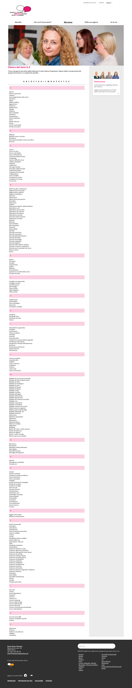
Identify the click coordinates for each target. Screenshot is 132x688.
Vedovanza (12, 628)
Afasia (11, 100)
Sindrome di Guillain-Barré (17, 557)
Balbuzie (11, 135)
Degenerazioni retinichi (16, 192)
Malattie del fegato (15, 394)
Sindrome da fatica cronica (17, 549)
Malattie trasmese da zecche (18, 406)
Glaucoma (12, 305)
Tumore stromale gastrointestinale (20, 607)
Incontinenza (13, 331)
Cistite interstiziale (15, 170)
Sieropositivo (13, 547)
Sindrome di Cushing (15, 554)
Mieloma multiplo (15, 424)
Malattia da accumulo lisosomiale (19, 378)
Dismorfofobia (13, 224)
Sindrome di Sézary (15, 566)
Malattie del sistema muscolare (19, 399)
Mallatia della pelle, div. (16, 411)
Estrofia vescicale (14, 273)
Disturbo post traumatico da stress (20, 248)
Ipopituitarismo (14, 349)
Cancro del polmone (15, 155)
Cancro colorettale (15, 153)
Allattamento (13, 107)
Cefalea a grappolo (15, 162)
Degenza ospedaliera (15, 194)
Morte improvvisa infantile (17, 436)
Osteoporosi (13, 464)
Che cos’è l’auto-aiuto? (42, 22)
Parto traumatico (14, 479)
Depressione (13, 197)
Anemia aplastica (14, 118)
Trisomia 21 (13, 598)
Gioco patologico (14, 303)
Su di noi (113, 22)
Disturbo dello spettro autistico (19, 245)
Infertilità (12, 335)
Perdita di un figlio (15, 486)
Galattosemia (13, 300)
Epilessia (12, 268)
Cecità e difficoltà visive (16, 160)
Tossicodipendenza (15, 593)
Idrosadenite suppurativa (17, 328)
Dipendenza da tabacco (16, 213)
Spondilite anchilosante (16, 577)
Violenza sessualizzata (16, 632)
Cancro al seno (13, 151)
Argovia (81, 654)
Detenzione (12, 203)
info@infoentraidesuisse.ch (17, 653)
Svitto (80, 668)
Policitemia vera (14, 493)
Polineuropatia (13, 496)
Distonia (11, 231)
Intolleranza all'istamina (16, 342)
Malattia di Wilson (15, 389)
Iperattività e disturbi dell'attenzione (20, 343)
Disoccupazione (14, 225)
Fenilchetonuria (14, 285)
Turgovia (104, 656)
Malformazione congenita (17, 408)
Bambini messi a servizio (17, 136)
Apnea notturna (14, 121)
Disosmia (12, 227)
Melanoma (12, 418)
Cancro (11, 149)
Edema (11, 259)
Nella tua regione (91, 22)
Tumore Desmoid (14, 605)
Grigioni (81, 660)
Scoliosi (11, 535)
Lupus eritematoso (15, 370)
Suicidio (11, 580)
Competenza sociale (15, 177)
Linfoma (11, 367)
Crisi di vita (12, 181)
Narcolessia (12, 445)
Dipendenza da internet (16, 211)
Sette (10, 543)
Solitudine (12, 573)
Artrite (11, 123)
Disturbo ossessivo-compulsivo (19, 246)
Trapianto (12, 595)
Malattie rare (13, 401)
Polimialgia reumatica (16, 494)
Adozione (12, 99)
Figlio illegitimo (14, 290)
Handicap (12, 314)
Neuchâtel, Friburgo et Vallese (88, 665)
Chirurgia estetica (14, 167)
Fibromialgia (13, 286)
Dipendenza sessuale (15, 215)
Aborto (11, 92)
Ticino (103, 658)
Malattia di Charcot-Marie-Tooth (19, 380)
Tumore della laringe (15, 602)
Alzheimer (12, 114)
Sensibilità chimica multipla (17, 538)
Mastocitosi (13, 415)
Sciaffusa (81, 667)
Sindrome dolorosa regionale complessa (22, 570)
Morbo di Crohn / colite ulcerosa (19, 429)
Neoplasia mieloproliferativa (18, 447)
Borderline (12, 138)
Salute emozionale (15, 524)
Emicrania (12, 261)
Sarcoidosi (12, 526)
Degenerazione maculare (17, 190)
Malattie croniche (14, 392)
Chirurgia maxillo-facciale (17, 169)
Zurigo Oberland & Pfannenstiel (111, 667)
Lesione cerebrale (14, 358)
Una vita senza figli (15, 617)
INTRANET (49, 681)
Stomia (11, 578)
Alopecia (12, 111)
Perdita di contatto (15, 484)
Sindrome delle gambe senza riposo (20, 552)
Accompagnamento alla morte (18, 97)
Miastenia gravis (14, 422)
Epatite (11, 266)
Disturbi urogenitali (15, 241)
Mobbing (12, 427)
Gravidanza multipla (15, 307)
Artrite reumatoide (15, 125)
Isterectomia (13, 350)
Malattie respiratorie (15, 403)
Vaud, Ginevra (106, 661)
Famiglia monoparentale (17, 281)
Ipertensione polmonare (16, 347)
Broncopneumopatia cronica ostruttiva (21, 140)
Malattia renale (14, 390)
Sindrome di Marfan (15, 561)
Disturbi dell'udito (15, 238)
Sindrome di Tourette (15, 568)
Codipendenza (13, 174)
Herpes (11, 320)
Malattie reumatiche (15, 404)
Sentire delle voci (14, 540)
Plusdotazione (13, 491)
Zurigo (104, 668)
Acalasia (11, 95)
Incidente (12, 329)
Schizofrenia (13, 528)
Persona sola (13, 487)
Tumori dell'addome (15, 609)
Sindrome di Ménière (16, 563)
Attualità (18, 22)
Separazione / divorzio (16, 542)
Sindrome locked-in (15, 571)
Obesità (11, 460)
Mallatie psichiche (15, 413)
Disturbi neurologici (15, 239)
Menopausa (13, 420)
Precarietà (12, 500)
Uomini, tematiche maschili (17, 618)
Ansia (11, 120)
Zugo (103, 665)
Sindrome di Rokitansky (16, 564)
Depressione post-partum (17, 199)
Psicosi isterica (13, 505)
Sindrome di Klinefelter (16, 559)
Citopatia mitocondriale (16, 172)
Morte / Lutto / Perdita (16, 434)
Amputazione (13, 116)
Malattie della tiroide (15, 396)
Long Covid (12, 369)
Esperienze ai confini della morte (19, 272)
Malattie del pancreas (16, 397)
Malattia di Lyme (14, 385)
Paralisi (11, 472)
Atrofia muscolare (15, 127)
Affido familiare (14, 102)
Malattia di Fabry (14, 382)
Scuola (11, 536)
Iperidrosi (12, 345)
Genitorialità (13, 301)
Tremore (11, 597)
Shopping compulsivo (16, 545)
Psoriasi (11, 507)
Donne (11, 251)
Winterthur (105, 663)
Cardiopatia (12, 158)
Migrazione (12, 425)
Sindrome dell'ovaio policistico (19, 550)
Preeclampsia (13, 501)
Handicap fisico (14, 316)
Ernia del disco (13, 270)
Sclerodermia (13, 529)
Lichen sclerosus (14, 363)
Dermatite (12, 201)
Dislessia (12, 222)
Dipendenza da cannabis (16, 210)
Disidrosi (12, 220)
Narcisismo (12, 444)
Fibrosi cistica (13, 288)
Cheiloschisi (13, 165)
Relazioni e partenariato (16, 516)
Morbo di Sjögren (14, 432)
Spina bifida (13, 575)
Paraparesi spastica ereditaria (18, 475)
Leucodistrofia (13, 360)
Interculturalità (14, 338)
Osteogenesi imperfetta (16, 462)
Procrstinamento (14, 503)
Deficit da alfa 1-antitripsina (18, 189)
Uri (102, 660)
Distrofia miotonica (15, 232)
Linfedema (12, 365)
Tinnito (11, 591)
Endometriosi (13, 265)
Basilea (81, 656)
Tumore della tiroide (15, 604)
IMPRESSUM (11, 681)
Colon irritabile (14, 176)
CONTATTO (101, 2)
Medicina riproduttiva (16, 417)
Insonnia (12, 336)
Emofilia (11, 263)
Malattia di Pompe (15, 387)
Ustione (11, 620)
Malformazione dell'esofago (18, 410)
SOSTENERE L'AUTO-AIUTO (89, 2)
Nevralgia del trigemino (16, 452)
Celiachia (12, 163)
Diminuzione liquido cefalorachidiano (21, 206)
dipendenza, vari (14, 208)
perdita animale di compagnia (18, 482)
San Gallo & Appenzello (109, 654)
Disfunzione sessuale (15, 218)
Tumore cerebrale (14, 600)
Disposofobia (13, 229)
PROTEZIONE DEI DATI (25, 681)
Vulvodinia (12, 635)
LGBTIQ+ (11, 362)
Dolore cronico (13, 250)
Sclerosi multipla (14, 533)
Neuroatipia (13, 449)
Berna (80, 658)
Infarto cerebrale (14, 333)
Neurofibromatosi (15, 451)
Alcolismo (12, 106)
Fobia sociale (13, 292)
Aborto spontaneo (15, 93)
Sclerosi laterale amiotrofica (18, 531)
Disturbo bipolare (14, 243)
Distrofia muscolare (15, 234)
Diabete (11, 204)
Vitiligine (12, 633)
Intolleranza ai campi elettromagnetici (21, 340)
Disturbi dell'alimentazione (17, 236)
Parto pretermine (14, 477)
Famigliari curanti (14, 283)
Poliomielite (13, 498)
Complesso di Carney (15, 179)
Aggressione (13, 104)
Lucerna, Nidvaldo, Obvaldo (87, 663)
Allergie (11, 109)
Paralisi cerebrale (14, 474)
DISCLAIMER (39, 681)
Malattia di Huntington (16, 384)
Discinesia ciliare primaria (17, 217)
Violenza (12, 630)
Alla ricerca (68, 22)
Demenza (12, 196)
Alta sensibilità (14, 113)
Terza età (12, 590)
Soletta (81, 670)
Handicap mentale (15, 318)
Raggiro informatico (15, 515)
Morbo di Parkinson (15, 431)
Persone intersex (14, 489)
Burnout (11, 141)
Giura (80, 661)
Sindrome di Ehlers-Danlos (17, 556)
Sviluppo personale (15, 582)
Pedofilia (12, 480)
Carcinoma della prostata (17, 156)
